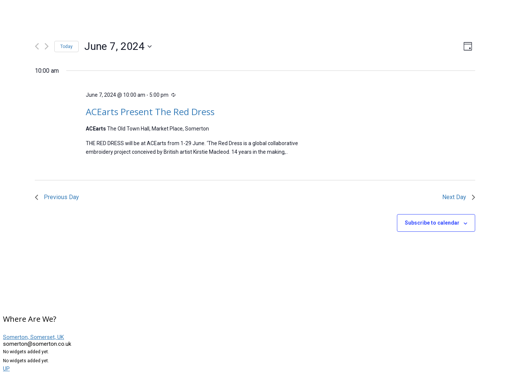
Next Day (458, 197)
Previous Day (57, 197)
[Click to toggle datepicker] (118, 46)
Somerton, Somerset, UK (33, 337)
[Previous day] (37, 46)
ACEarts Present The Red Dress (150, 111)
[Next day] (47, 46)
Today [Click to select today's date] (66, 46)
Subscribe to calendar (432, 223)
